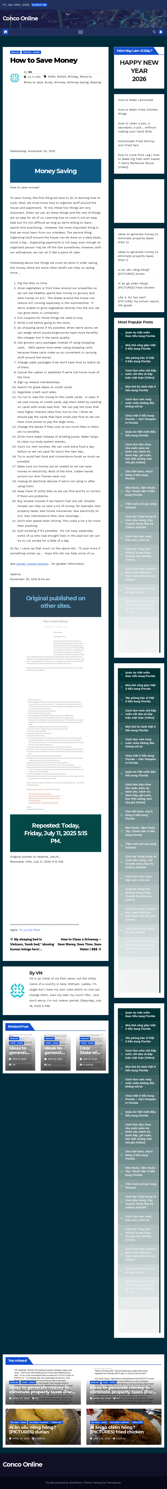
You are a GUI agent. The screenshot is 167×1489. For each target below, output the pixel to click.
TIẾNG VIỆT (57, 1422)
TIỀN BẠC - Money (31, 52)
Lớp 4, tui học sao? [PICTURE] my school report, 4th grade (138, 301)
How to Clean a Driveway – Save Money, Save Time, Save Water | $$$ (79, 944)
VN (30, 72)
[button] (154, 32)
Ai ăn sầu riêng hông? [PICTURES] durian (32, 1430)
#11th (51, 76)
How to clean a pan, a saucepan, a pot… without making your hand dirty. (137, 127)
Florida (86, 1064)
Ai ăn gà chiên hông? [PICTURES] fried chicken (117, 1430)
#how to (86, 76)
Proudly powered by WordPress (64, 1482)
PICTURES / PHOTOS (38, 1422)
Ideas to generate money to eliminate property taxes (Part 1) (138, 256)
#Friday (73, 76)
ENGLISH (15, 52)
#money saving (77, 82)
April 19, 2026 (21, 1438)
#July (48, 82)
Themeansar (114, 1482)
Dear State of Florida (88, 1052)
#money (59, 82)
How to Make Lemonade (135, 100)
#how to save (33, 82)
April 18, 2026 (102, 1438)
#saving (95, 82)
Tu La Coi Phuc (29, 930)
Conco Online (20, 18)
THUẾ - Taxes (16, 1043)
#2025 (61, 76)
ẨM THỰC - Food (18, 1422)
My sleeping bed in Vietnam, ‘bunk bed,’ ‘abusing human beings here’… (32, 944)
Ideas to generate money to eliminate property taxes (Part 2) (138, 238)
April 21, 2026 (21, 1398)
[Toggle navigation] (80, 32)
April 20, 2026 (102, 1398)
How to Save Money (43, 60)
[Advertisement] (55, 121)
